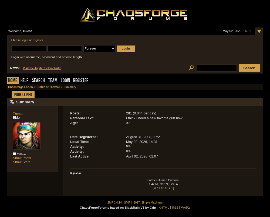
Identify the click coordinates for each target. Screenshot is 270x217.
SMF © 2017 (132, 202)
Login (65, 81)
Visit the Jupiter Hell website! (42, 68)
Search (38, 81)
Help (25, 81)
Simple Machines (152, 202)
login (25, 40)
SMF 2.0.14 (114, 202)
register (38, 40)
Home (12, 81)
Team (53, 81)
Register (81, 81)
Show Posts (22, 158)
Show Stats (21, 162)
